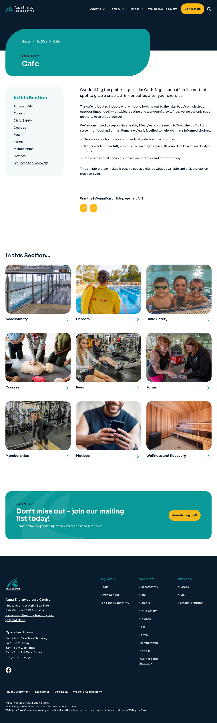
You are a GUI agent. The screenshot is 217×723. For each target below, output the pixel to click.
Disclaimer (42, 691)
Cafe (142, 595)
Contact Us (192, 9)
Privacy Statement (17, 691)
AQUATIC (108, 579)
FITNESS (185, 579)
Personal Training (190, 603)
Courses (20, 128)
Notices (20, 156)
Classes (183, 587)
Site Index (61, 691)
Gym (181, 595)
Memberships (23, 149)
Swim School (110, 595)
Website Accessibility (87, 691)
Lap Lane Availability (115, 603)
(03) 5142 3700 (15, 620)
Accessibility (23, 106)
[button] (97, 9)
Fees (17, 135)
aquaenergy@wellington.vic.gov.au (29, 615)
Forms (18, 142)
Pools (104, 587)
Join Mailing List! (184, 515)
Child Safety (23, 120)
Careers (19, 113)
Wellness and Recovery (31, 163)
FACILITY (146, 579)
